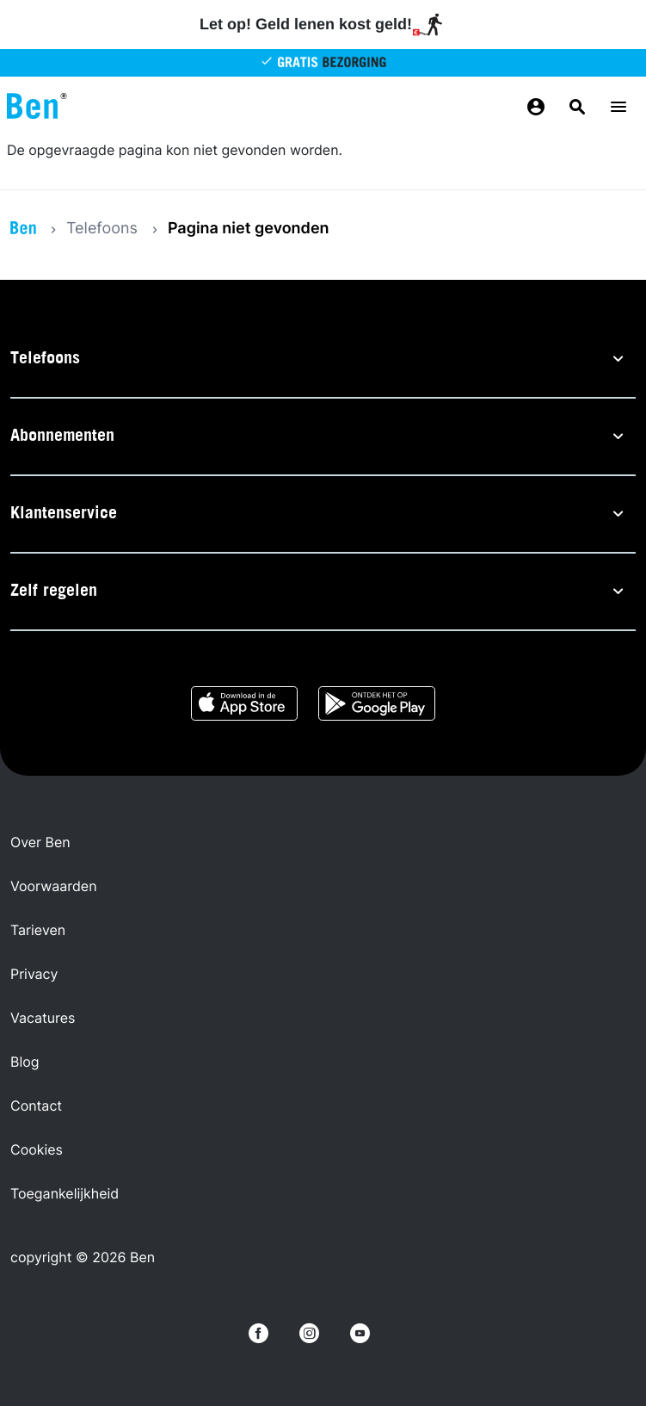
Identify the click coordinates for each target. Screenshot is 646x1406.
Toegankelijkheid (64, 1193)
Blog (25, 1061)
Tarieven (37, 929)
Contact (36, 1105)
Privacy (34, 973)
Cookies (36, 1149)
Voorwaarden (53, 886)
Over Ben (40, 842)
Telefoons (102, 229)
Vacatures (42, 1017)
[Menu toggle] (618, 107)
